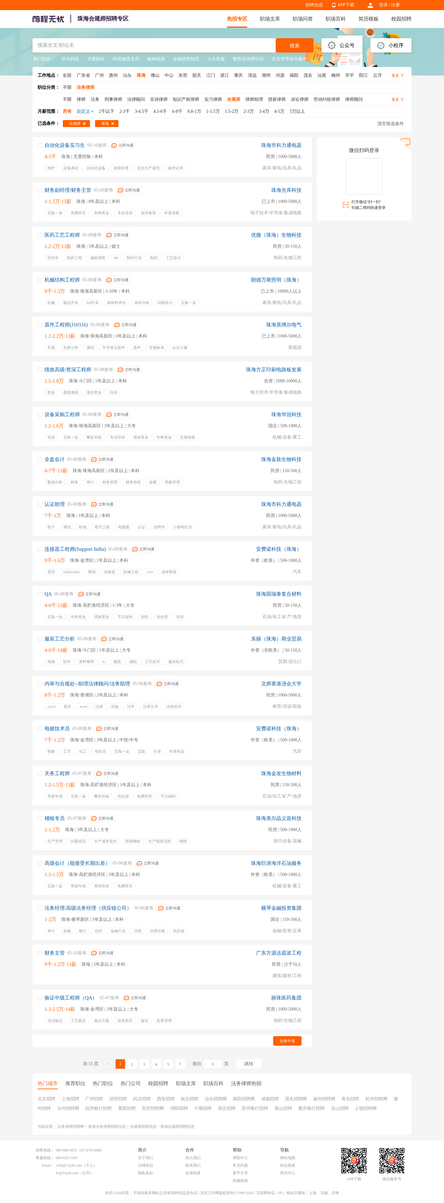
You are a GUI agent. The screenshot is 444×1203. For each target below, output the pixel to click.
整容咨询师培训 (248, 59)
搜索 (295, 45)
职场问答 (303, 18)
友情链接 (193, 1173)
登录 (383, 5)
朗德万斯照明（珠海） (276, 280)
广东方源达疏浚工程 (279, 953)
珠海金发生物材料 (281, 773)
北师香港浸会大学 (281, 683)
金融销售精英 (186, 59)
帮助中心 (240, 1158)
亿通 (319, 59)
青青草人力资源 (347, 59)
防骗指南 (240, 1180)
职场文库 (270, 18)
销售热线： (45, 1150)
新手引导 (240, 1173)
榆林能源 (156, 59)
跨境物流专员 (126, 59)
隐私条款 (145, 1173)
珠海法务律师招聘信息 (107, 1126)
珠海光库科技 (286, 190)
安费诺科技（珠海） (279, 549)
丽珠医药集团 (286, 997)
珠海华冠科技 (286, 414)
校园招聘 (401, 18)
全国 (67, 75)
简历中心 (287, 1173)
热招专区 (237, 18)
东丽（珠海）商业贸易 (276, 638)
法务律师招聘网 (70, 1126)
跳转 (248, 1063)
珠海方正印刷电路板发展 (274, 369)
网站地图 (287, 1158)
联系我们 (193, 1165)
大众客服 (216, 59)
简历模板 (368, 18)
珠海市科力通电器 (281, 145)
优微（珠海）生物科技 (276, 235)
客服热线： (45, 1158)
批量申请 (287, 1041)
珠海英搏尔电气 (284, 324)
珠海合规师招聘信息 (177, 1126)
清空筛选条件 (390, 123)
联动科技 (70, 59)
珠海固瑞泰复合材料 (279, 594)
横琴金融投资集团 (281, 908)
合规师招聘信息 (143, 1126)
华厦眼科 (96, 59)
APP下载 (345, 5)
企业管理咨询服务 (289, 59)
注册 (395, 5)
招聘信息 (314, 5)
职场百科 (336, 18)
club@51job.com (69, 1165)
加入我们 (193, 1158)
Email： (48, 1165)
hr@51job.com (67, 1173)
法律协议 (145, 1165)
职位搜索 (287, 1165)
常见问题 (240, 1165)
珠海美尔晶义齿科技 (279, 818)
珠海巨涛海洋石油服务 (276, 863)
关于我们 (145, 1158)
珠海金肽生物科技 (281, 459)
